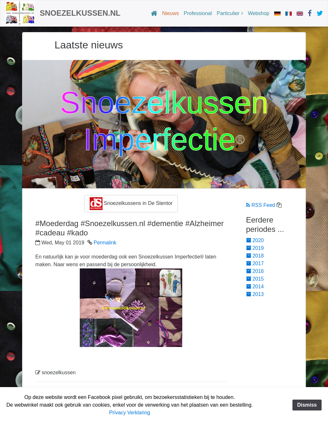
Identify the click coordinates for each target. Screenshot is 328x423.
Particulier (228, 13)
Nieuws (170, 13)
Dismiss (307, 405)
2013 (255, 294)
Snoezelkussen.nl (80, 13)
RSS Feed (260, 205)
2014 (255, 286)
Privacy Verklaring (129, 412)
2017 (255, 263)
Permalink (105, 242)
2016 (255, 271)
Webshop (258, 13)
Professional (198, 13)
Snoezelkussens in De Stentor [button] (131, 203)
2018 (255, 255)
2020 (255, 240)
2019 (255, 248)
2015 (255, 279)
